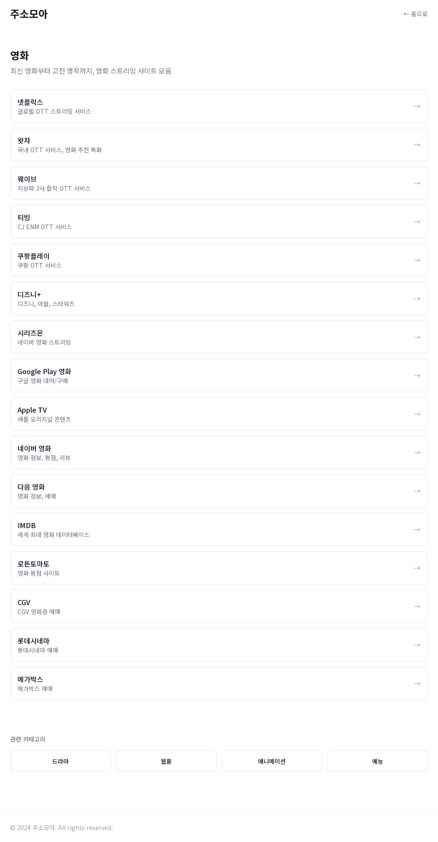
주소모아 (29, 14)
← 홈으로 (415, 13)
